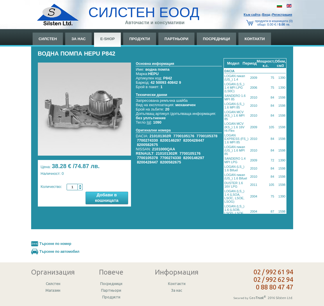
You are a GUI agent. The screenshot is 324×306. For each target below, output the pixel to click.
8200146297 (170, 140)
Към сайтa (252, 14)
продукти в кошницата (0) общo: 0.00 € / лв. (274, 22)
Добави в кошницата (106, 197)
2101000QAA (163, 149)
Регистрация (282, 14)
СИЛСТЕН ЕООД (143, 12)
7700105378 (206, 136)
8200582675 (147, 145)
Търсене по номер (55, 244)
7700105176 (183, 136)
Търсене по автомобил (59, 252)
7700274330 (147, 140)
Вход (266, 14)
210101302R (160, 136)
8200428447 (193, 140)
